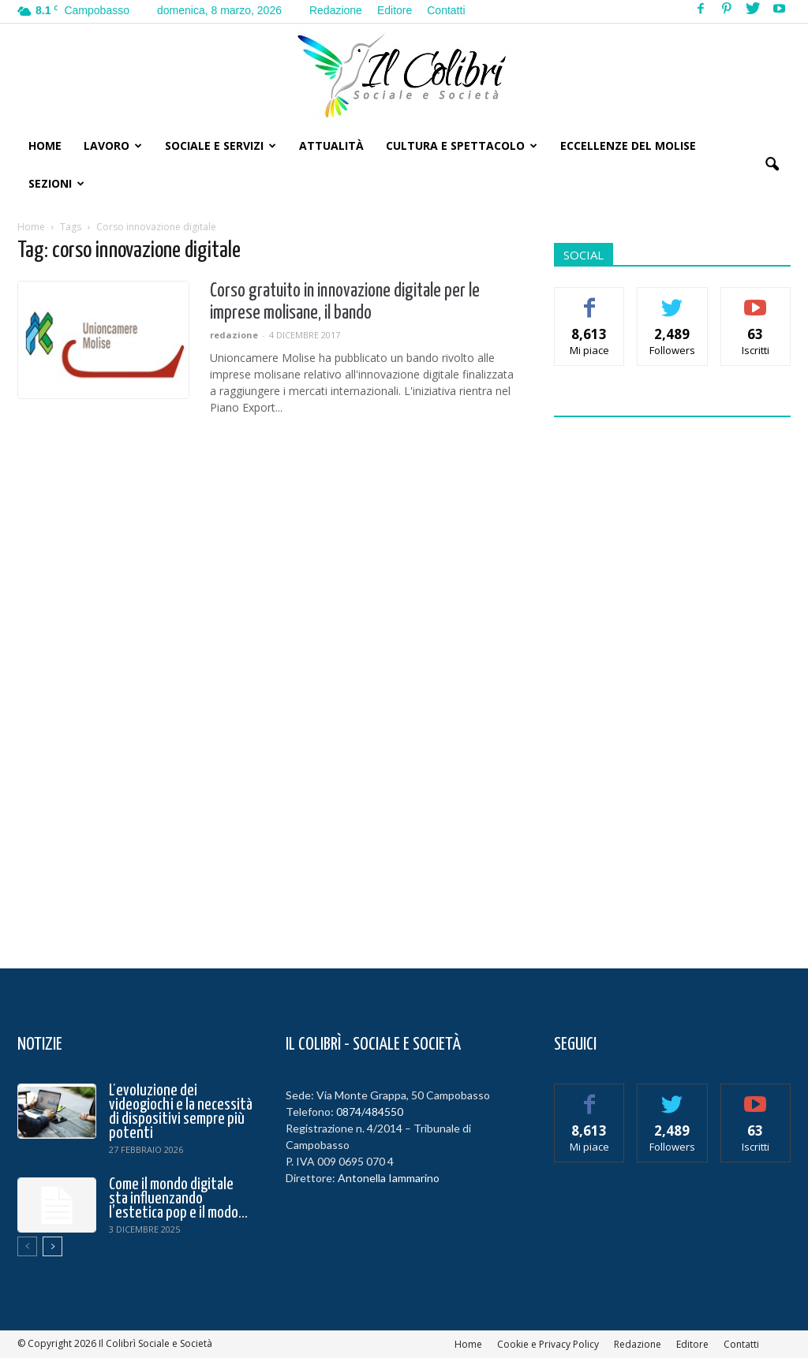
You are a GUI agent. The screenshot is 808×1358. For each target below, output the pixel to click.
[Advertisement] (672, 683)
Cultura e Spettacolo (461, 145)
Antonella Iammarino (389, 1178)
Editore (394, 10)
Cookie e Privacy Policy (548, 1344)
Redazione (335, 10)
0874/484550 (369, 1111)
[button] (772, 165)
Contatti (446, 10)
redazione (234, 335)
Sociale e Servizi (220, 145)
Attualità (331, 145)
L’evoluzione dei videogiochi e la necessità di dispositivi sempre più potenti (180, 1112)
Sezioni (56, 183)
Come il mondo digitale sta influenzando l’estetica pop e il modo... (178, 1199)
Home (45, 145)
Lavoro (113, 145)
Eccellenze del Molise (628, 145)
